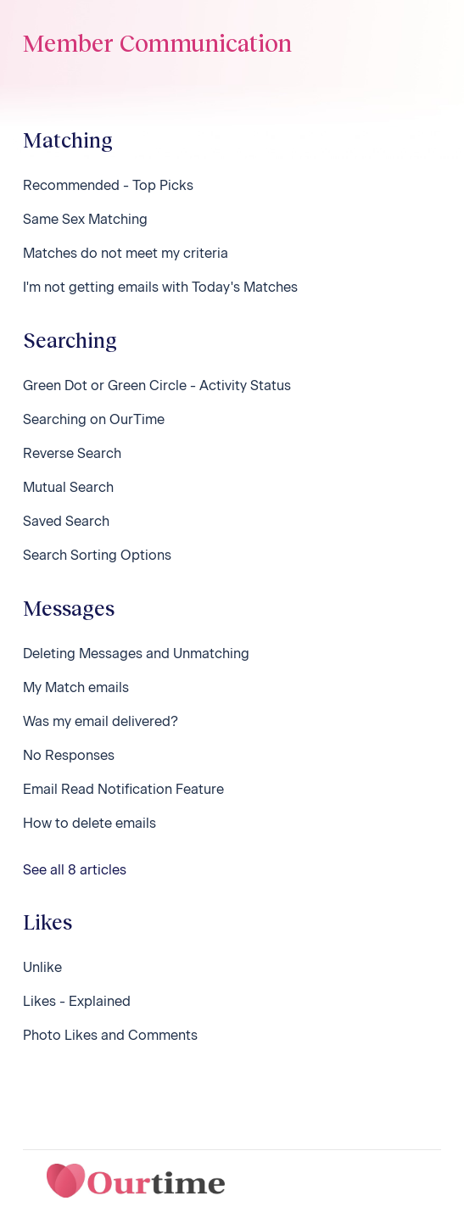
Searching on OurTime (94, 419)
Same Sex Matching (85, 219)
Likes (47, 921)
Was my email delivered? (100, 721)
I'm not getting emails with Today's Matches (160, 287)
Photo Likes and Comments (110, 1035)
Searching (70, 339)
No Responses (69, 755)
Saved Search (66, 521)
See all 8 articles (74, 870)
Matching (68, 139)
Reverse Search (72, 453)
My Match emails (76, 687)
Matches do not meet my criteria (125, 253)
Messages (69, 607)
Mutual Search (68, 487)
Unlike (42, 967)
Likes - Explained (77, 1001)
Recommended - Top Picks (108, 185)
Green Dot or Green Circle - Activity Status (157, 385)
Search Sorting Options (97, 555)
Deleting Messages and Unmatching (136, 653)
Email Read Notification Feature (123, 789)
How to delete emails (89, 823)
